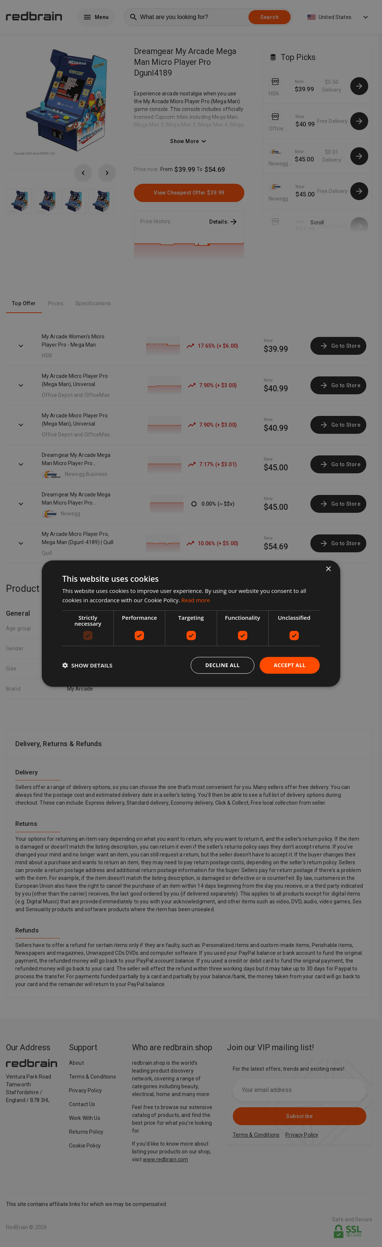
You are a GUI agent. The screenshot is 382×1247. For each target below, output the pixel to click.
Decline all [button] (222, 665)
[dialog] (191, 624)
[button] (87, 665)
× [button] (328, 569)
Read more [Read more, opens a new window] (195, 600)
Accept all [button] (290, 665)
